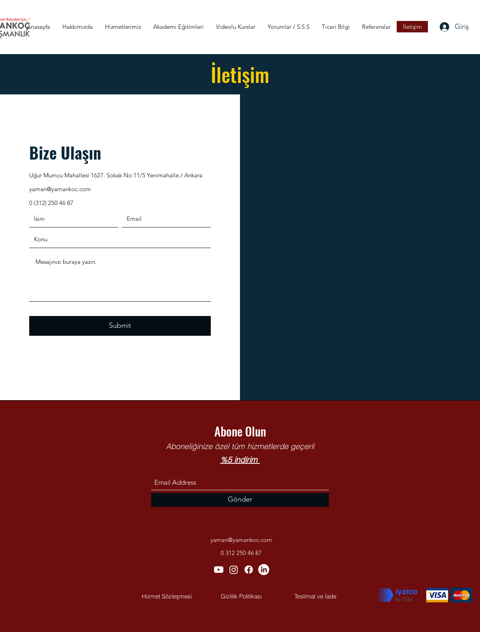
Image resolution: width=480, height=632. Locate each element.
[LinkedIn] (263, 569)
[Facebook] (248, 569)
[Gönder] (240, 500)
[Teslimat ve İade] (315, 596)
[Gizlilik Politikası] (241, 596)
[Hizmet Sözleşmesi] (167, 596)
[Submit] (120, 326)
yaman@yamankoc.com (60, 189)
